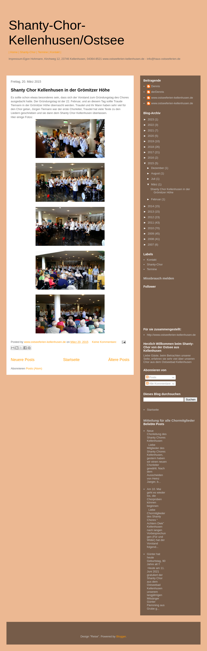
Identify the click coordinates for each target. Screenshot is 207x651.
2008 (151, 239)
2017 (151, 152)
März (154, 184)
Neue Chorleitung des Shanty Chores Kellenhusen (156, 436)
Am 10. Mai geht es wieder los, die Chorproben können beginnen (156, 497)
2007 (151, 244)
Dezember (158, 168)
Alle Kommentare (158, 383)
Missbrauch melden (158, 278)
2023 (151, 119)
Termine (152, 269)
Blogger (121, 636)
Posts (151, 377)
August (156, 173)
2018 (151, 146)
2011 (151, 222)
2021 (151, 130)
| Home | (14, 52)
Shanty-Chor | (28, 52)
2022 (151, 124)
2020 (151, 135)
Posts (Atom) (34, 368)
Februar (156, 199)
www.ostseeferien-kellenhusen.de (172, 97)
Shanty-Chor (155, 264)
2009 (151, 233)
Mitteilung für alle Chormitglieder (169, 420)
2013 (151, 211)
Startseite (71, 360)
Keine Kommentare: (105, 342)
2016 (151, 157)
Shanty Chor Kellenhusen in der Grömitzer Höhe (60, 90)
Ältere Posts (118, 360)
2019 (151, 141)
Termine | (43, 52)
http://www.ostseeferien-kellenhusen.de (171, 334)
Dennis (155, 86)
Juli (153, 178)
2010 (151, 228)
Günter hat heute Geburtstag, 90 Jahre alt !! (156, 559)
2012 (151, 217)
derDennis (157, 91)
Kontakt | (55, 52)
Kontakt (151, 259)
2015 (151, 163)
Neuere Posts (22, 360)
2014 (151, 206)
